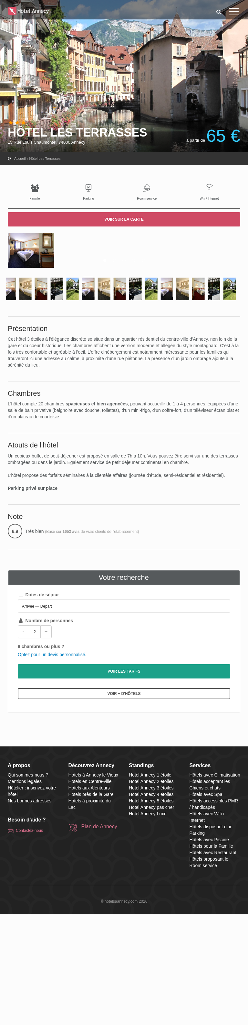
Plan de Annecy (99, 937)
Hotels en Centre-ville (90, 892)
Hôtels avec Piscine (209, 950)
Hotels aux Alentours (89, 898)
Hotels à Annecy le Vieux (93, 885)
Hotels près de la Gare (91, 905)
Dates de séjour (38, 705)
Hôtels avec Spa (206, 905)
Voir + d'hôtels (123, 804)
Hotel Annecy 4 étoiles (151, 905)
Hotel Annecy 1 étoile (150, 885)
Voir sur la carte (124, 219)
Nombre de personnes (45, 731)
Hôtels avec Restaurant (213, 963)
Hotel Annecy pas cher (151, 917)
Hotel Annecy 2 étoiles (151, 892)
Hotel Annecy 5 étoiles (151, 911)
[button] (218, 12)
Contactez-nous (29, 941)
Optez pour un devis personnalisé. (52, 765)
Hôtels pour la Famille (211, 956)
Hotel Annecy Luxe (148, 924)
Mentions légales (25, 892)
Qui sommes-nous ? (28, 885)
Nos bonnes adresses (29, 911)
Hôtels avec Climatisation (215, 885)
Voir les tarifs (124, 782)
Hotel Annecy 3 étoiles (151, 898)
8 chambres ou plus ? (41, 757)
